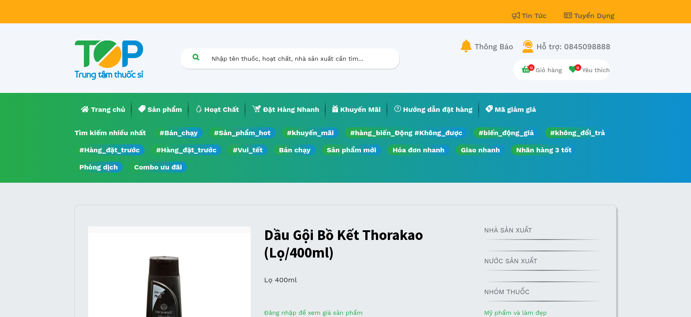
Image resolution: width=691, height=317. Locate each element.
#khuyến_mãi (310, 133)
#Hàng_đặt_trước (109, 150)
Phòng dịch (98, 167)
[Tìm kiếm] (195, 57)
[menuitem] (103, 110)
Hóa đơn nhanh (419, 150)
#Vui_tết (248, 150)
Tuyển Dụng (589, 15)
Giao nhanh (480, 150)
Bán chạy (294, 150)
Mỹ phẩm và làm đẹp (515, 312)
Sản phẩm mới (351, 150)
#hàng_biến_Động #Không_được (406, 133)
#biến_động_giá (506, 133)
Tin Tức (530, 15)
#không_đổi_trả (577, 133)
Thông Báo (494, 46)
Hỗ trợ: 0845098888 (573, 46)
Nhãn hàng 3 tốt (544, 150)
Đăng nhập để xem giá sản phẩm (313, 312)
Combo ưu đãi (158, 167)
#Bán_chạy (179, 133)
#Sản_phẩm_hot (242, 133)
